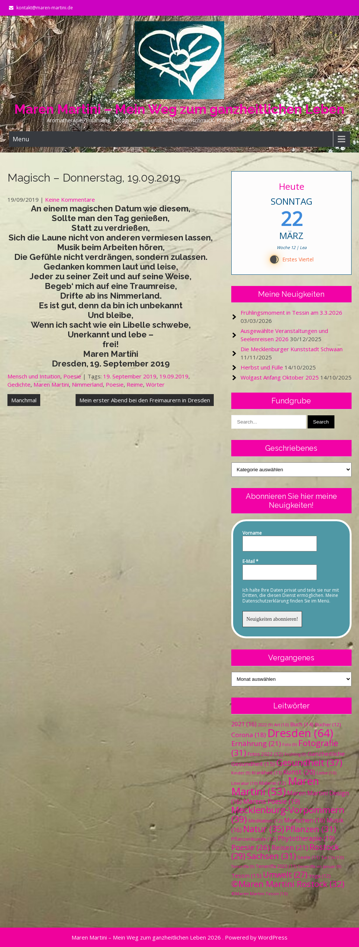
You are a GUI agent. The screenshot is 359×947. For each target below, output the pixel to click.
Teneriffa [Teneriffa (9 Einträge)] (242, 866)
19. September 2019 (129, 376)
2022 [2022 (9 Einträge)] (265, 724)
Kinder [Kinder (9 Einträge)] (240, 772)
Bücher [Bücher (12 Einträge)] (328, 724)
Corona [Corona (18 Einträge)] (248, 734)
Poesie (72, 376)
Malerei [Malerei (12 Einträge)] (272, 783)
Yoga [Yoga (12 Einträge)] (320, 875)
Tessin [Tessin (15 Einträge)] (246, 875)
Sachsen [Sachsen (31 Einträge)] (271, 856)
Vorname (252, 533)
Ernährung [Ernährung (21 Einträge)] (256, 743)
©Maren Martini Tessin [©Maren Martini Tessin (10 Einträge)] (259, 893)
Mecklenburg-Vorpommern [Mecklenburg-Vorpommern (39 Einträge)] (287, 814)
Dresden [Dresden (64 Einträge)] (300, 733)
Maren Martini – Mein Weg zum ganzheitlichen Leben (179, 109)
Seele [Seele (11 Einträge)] (309, 857)
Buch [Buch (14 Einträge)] (302, 724)
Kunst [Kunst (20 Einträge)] (299, 771)
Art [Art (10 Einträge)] (281, 724)
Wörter (155, 384)
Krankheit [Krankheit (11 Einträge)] (267, 773)
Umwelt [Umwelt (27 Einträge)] (285, 874)
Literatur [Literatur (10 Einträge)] (244, 783)
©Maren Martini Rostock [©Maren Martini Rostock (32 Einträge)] (287, 884)
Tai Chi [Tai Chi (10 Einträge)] (332, 857)
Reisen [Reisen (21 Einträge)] (289, 847)
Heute (291, 186)
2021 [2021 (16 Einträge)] (244, 724)
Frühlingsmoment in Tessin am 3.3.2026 (291, 312)
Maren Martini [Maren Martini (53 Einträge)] (275, 786)
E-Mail (250, 561)
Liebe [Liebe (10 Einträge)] (326, 772)
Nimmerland (87, 384)
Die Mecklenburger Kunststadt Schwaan (292, 349)
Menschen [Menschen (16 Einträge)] (304, 820)
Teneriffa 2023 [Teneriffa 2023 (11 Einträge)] (276, 866)
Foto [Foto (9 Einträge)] (289, 744)
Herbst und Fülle (262, 367)
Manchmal (23, 400)
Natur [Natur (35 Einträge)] (263, 829)
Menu (21, 139)
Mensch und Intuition (33, 376)
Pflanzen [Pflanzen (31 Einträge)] (311, 829)
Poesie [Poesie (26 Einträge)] (250, 847)
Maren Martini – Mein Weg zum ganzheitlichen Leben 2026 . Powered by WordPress (179, 937)
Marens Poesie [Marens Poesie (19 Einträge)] (271, 801)
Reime (135, 384)
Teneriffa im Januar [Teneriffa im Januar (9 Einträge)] (319, 866)
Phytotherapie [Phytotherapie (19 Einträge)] (306, 838)
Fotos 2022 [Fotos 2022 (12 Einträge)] (265, 754)
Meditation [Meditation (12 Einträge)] (265, 820)
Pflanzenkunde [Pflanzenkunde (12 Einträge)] (253, 839)
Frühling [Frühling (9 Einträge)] (295, 754)
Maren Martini (51, 384)
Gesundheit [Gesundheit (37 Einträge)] (309, 762)
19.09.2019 (173, 376)
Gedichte (19, 384)
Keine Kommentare (70, 199)
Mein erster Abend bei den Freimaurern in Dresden (144, 400)
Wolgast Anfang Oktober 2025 (280, 377)
